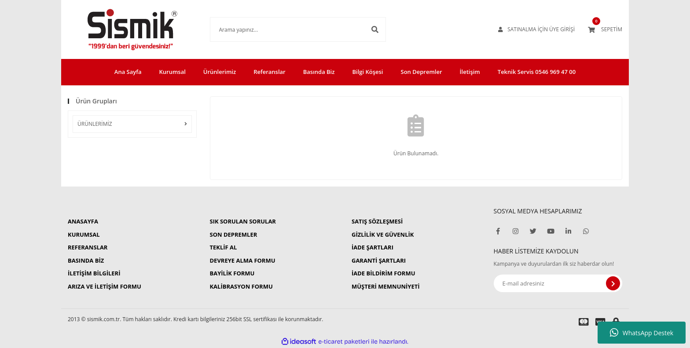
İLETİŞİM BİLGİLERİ (94, 273)
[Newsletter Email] (558, 283)
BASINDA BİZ (86, 260)
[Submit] (613, 283)
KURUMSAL (84, 234)
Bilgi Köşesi (367, 72)
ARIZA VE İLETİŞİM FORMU (104, 286)
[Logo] (132, 29)
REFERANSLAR (87, 247)
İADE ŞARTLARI (372, 247)
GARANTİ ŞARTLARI (379, 260)
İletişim (470, 72)
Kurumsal (172, 72)
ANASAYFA (83, 221)
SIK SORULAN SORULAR (242, 221)
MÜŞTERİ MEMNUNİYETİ (386, 286)
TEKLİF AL (223, 247)
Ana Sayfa (128, 72)
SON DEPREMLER (233, 234)
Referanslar (269, 72)
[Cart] (605, 29)
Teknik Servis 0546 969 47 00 (537, 72)
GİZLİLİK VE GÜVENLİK (383, 234)
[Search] (298, 29)
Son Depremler (421, 72)
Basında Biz (319, 72)
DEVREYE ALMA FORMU (242, 260)
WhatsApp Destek (641, 332)
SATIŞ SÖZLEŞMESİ (377, 221)
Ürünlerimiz (219, 72)
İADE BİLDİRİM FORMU (383, 273)
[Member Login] (536, 29)
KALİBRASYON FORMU (240, 286)
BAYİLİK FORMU (231, 273)
